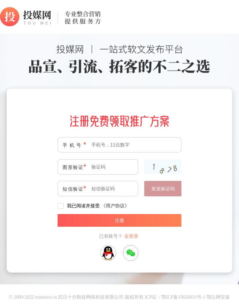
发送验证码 (163, 188)
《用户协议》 (115, 205)
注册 (119, 220)
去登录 (131, 236)
